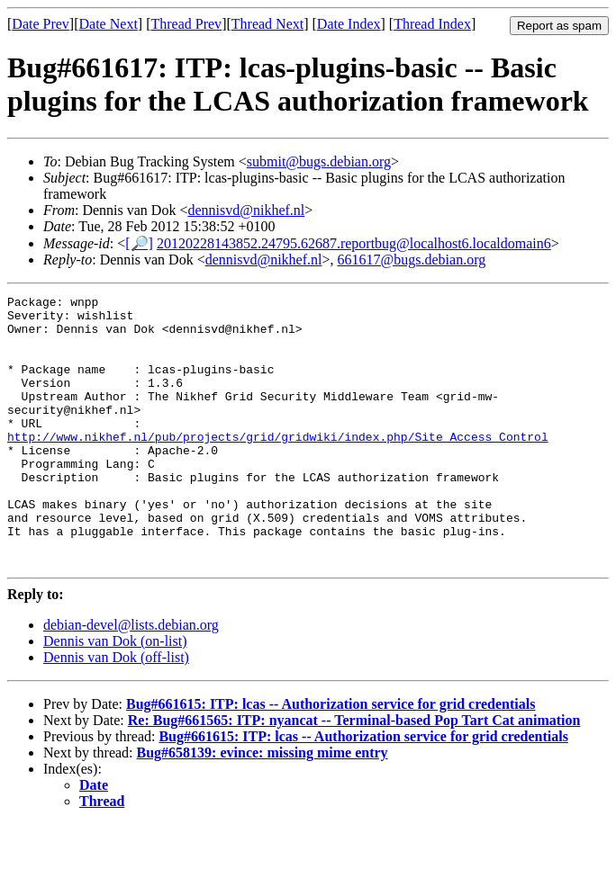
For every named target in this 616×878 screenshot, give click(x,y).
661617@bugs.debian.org (412, 259)
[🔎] (139, 243)
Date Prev (40, 23)
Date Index (349, 23)
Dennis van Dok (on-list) (115, 695)
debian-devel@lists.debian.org (131, 678)
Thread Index (432, 23)
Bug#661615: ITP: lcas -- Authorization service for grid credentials (330, 758)
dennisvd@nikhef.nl (245, 210)
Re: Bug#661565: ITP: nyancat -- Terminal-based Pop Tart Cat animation (354, 774)
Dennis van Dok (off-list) (116, 711)
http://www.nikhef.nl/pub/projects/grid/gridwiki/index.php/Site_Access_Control (277, 466)
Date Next (108, 23)
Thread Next (267, 23)
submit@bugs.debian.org (319, 161)
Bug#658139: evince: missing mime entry (262, 806)
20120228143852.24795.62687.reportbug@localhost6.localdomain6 (354, 243)
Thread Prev (186, 23)
